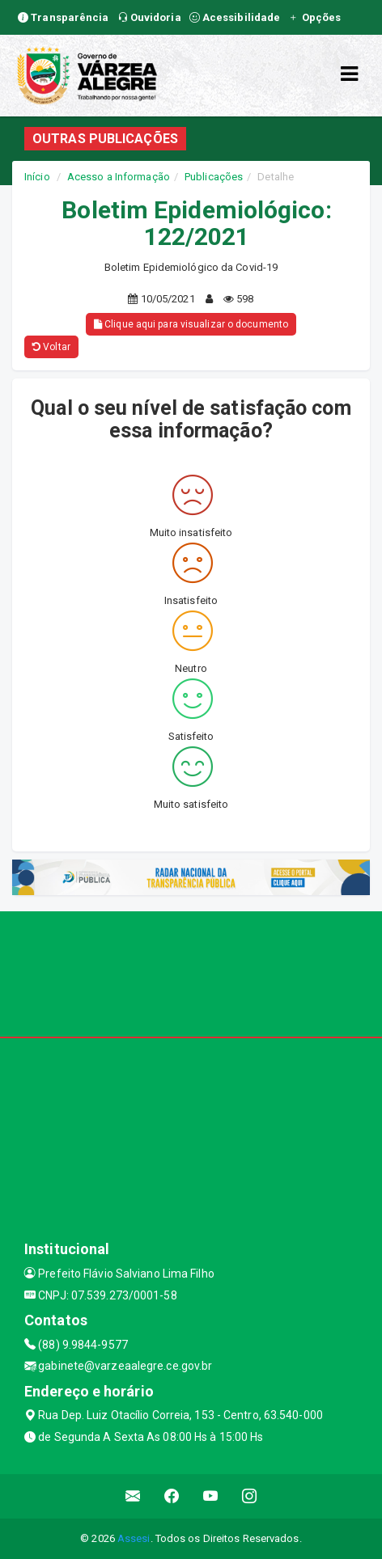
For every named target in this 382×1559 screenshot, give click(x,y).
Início (37, 177)
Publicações (214, 177)
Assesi (134, 1538)
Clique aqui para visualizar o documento (191, 324)
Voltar (51, 347)
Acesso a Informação (118, 177)
